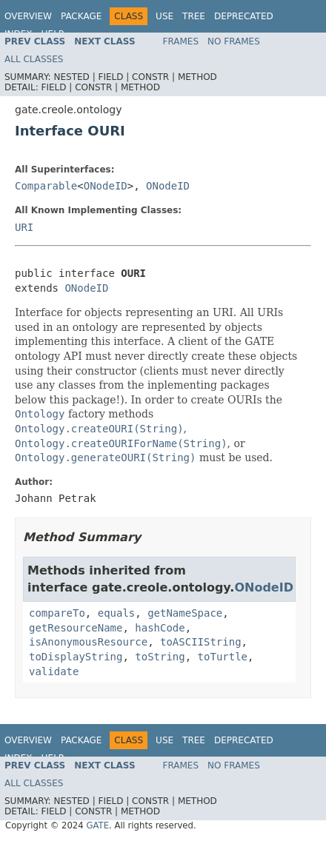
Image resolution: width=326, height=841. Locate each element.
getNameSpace (184, 613)
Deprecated (243, 16)
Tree (193, 16)
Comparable (46, 186)
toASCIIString (201, 642)
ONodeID (105, 186)
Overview (28, 16)
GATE (97, 825)
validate (54, 671)
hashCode (159, 628)
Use (164, 16)
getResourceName (75, 628)
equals (117, 613)
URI (24, 227)
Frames (181, 41)
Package (81, 16)
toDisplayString (75, 657)
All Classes (33, 59)
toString (159, 657)
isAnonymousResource (88, 642)
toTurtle (222, 657)
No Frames (233, 41)
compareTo (57, 613)
